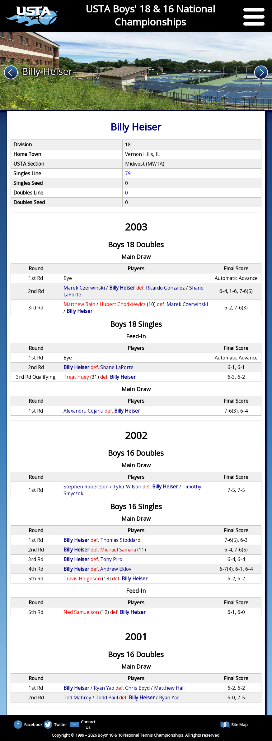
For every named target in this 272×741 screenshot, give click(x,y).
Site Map (234, 724)
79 (128, 173)
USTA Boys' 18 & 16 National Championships (150, 15)
